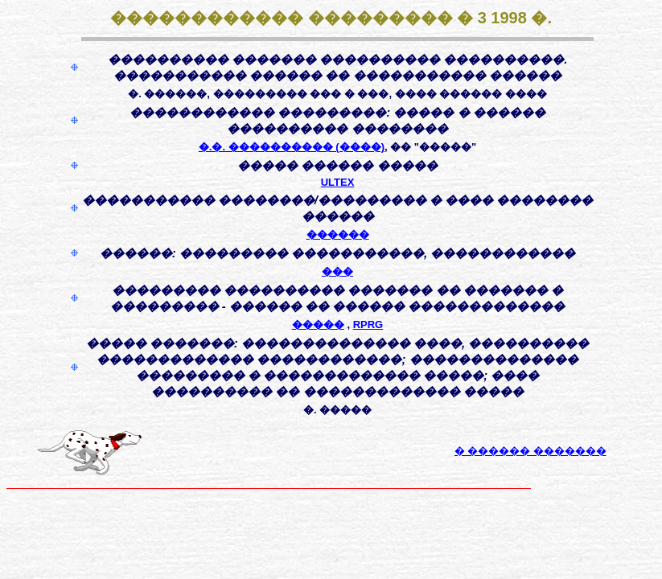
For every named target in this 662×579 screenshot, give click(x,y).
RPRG (368, 324)
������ (337, 234)
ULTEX (338, 182)
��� (337, 271)
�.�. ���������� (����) (291, 147)
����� (318, 324)
